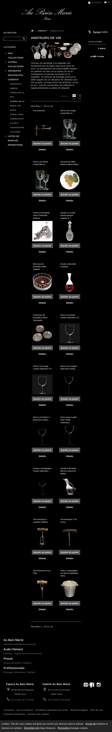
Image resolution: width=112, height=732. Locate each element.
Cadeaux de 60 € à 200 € (16, 121)
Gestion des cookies (38, 714)
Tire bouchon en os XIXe (42, 571)
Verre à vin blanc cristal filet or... (40, 163)
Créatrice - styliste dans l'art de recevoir (23, 653)
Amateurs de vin (17, 101)
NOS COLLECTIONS (16, 55)
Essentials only (32, 728)
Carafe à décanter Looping (68, 265)
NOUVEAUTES (15, 75)
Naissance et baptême (15, 86)
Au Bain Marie (13, 640)
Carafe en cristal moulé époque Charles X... (67, 215)
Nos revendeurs (25, 710)
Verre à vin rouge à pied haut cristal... (68, 367)
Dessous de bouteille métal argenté (39, 266)
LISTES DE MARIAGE (13, 138)
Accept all (90, 724)
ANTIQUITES (14, 70)
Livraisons (9, 710)
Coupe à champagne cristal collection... (42, 469)
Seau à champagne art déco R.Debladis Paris (69, 573)
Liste (79, 96)
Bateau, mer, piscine (15, 108)
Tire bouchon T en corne (68, 520)
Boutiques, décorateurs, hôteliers (19, 672)
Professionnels (14, 668)
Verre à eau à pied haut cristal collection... (68, 419)
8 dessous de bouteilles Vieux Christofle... (40, 317)
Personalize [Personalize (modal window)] (63, 728)
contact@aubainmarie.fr (93, 691)
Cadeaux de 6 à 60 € (17, 94)
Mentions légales (79, 710)
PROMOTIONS (15, 145)
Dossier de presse (12, 663)
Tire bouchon (39, 110)
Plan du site (96, 710)
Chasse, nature (16, 114)
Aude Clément (13, 649)
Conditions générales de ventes (51, 710)
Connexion (94, 2)
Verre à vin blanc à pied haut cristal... (41, 418)
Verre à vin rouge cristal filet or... (68, 111)
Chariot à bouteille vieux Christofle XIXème (41, 215)
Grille (74, 96)
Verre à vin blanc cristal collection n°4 (69, 316)
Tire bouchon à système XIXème (40, 520)
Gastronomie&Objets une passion (20, 644)
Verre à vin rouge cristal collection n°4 (42, 367)
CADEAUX (13, 79)
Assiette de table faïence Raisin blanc (69, 163)
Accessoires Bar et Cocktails (17, 129)
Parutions (27, 663)
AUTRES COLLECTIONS (16, 64)
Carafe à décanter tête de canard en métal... (68, 471)
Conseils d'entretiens (15, 714)
